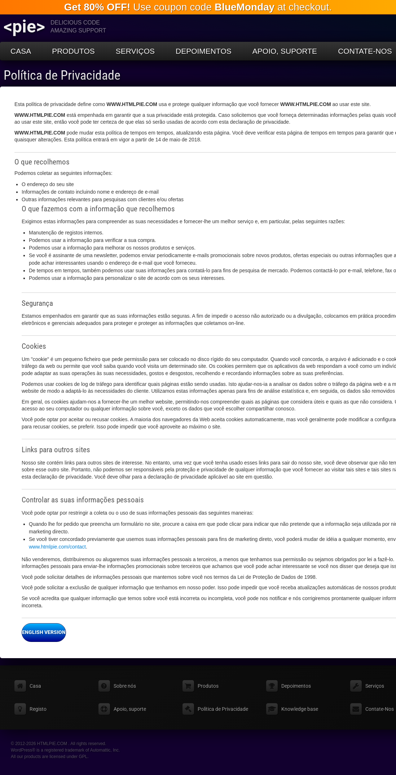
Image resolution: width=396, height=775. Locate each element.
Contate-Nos (379, 709)
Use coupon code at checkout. (198, 7)
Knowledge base (299, 709)
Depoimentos (204, 51)
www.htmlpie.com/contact (57, 547)
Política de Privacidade (62, 75)
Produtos (73, 51)
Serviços (135, 51)
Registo (38, 709)
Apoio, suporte (284, 51)
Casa (20, 51)
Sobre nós (125, 686)
